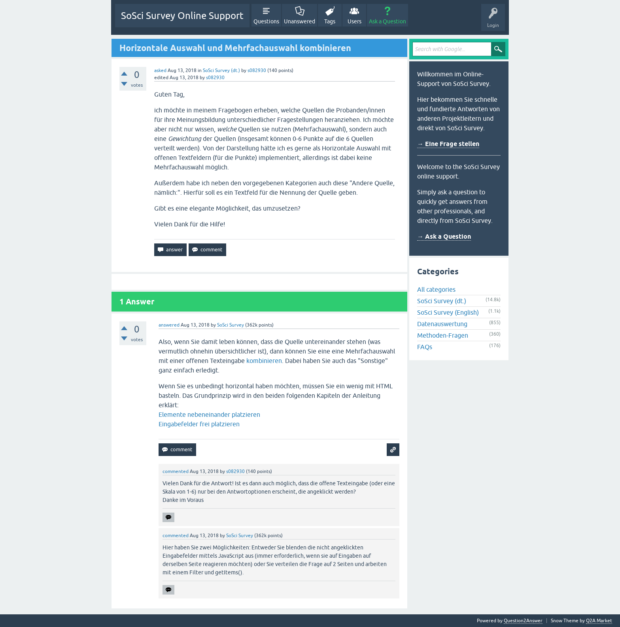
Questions (266, 21)
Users (354, 21)
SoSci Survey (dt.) (221, 70)
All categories (436, 289)
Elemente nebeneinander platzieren (209, 414)
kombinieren (264, 360)
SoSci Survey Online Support (182, 15)
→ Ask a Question (444, 236)
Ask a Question (387, 21)
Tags (329, 21)
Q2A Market (599, 620)
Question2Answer (523, 620)
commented (176, 471)
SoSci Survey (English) (448, 312)
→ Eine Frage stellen (448, 144)
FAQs (424, 346)
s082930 (257, 70)
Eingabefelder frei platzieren (199, 424)
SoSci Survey (230, 325)
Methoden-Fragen (442, 335)
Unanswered (299, 21)
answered (169, 325)
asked (160, 70)
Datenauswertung (442, 323)
